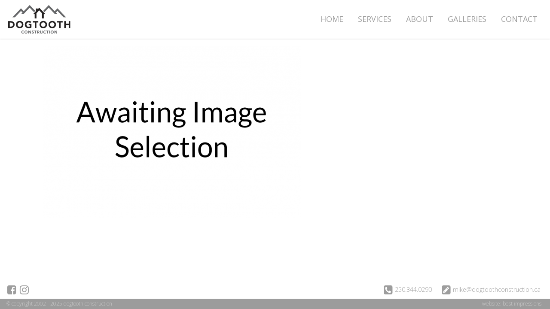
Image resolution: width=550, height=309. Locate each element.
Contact (519, 19)
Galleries (467, 19)
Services (374, 19)
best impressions (522, 303)
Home (332, 19)
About (419, 19)
